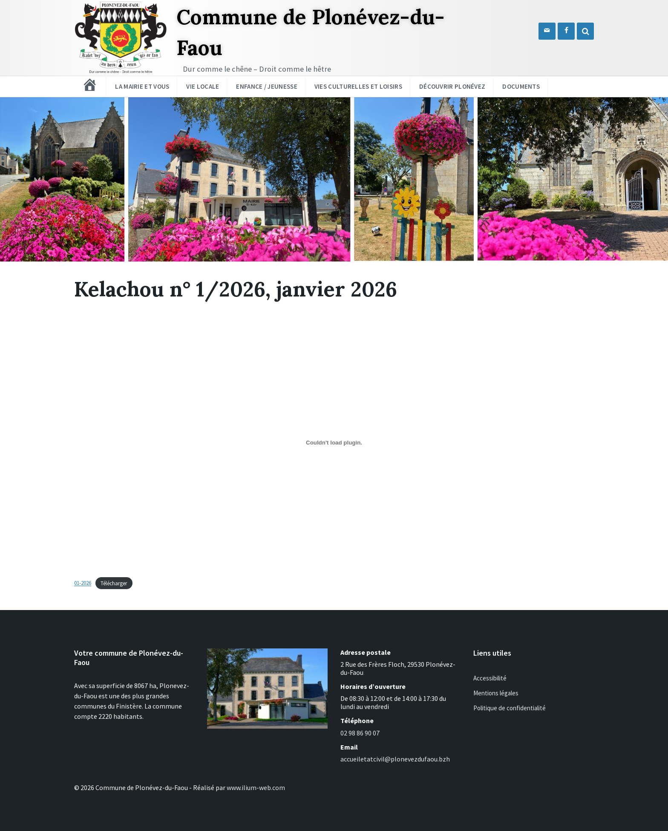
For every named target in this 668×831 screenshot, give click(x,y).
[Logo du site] (121, 72)
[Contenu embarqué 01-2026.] (334, 443)
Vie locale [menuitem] (202, 86)
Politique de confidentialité (509, 708)
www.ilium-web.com (256, 787)
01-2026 (82, 583)
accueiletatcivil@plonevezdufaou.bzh (395, 759)
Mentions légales (495, 693)
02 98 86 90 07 (360, 733)
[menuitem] (90, 84)
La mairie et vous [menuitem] (142, 86)
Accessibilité (490, 678)
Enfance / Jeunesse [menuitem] (266, 86)
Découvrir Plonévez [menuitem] (452, 86)
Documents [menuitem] (521, 86)
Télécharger (114, 583)
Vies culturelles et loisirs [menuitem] (358, 86)
